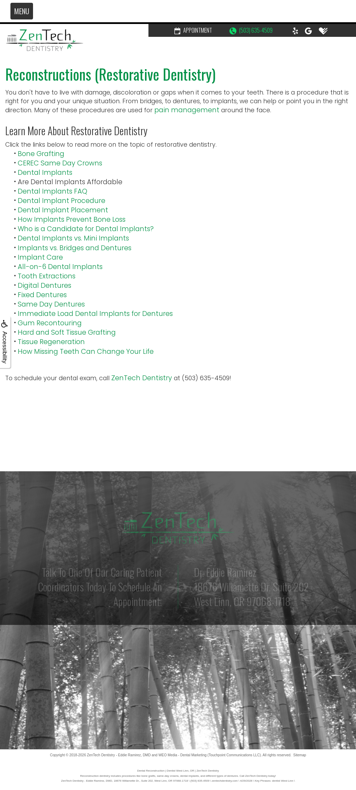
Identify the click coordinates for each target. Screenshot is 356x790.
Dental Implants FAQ (52, 191)
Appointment (193, 30)
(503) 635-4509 (251, 30)
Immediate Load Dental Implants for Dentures (95, 313)
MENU (21, 11)
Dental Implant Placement (63, 210)
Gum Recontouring (50, 323)
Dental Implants (45, 172)
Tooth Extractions (46, 276)
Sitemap (299, 755)
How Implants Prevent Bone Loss (72, 219)
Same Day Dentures (51, 304)
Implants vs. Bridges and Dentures (74, 248)
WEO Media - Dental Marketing (183, 755)
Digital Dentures (44, 285)
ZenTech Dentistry (141, 378)
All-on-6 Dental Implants (60, 266)
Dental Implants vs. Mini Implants (73, 238)
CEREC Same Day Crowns (60, 163)
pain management (186, 110)
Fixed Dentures (42, 295)
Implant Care (40, 257)
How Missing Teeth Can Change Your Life (86, 351)
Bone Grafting (41, 153)
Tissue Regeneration (51, 342)
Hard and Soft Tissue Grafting (67, 332)
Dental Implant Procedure (61, 200)
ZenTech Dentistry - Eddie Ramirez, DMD (119, 755)
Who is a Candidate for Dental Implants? (86, 229)
